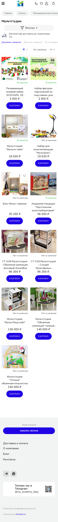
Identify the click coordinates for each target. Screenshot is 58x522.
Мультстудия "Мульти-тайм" (14, 147)
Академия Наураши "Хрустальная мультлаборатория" (43, 207)
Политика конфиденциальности (19, 508)
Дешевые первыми (11, 42)
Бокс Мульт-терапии (15, 203)
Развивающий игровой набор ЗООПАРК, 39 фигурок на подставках (14, 92)
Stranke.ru (21, 514)
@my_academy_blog (26, 491)
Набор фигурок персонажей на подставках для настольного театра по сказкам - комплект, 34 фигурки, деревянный (43, 92)
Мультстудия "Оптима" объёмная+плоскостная (15, 380)
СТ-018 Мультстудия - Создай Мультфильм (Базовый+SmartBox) (43, 265)
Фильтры (29, 27)
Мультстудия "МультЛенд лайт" (14, 320)
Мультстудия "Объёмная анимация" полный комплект (43, 322)
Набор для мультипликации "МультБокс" (43, 149)
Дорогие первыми (33, 42)
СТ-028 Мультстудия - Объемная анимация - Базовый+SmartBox (15, 265)
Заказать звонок (29, 430)
